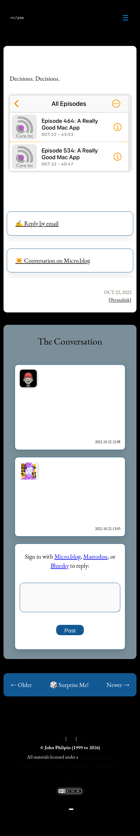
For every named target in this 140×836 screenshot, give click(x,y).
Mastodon (95, 556)
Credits (57, 742)
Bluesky (60, 566)
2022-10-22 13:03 (107, 528)
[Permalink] (120, 300)
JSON (83, 742)
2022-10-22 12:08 (107, 441)
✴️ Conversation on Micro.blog (52, 260)
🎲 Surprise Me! (69, 688)
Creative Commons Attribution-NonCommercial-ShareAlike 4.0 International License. (70, 769)
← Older (21, 688)
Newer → (117, 688)
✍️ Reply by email (37, 223)
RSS (71, 742)
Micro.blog (67, 556)
